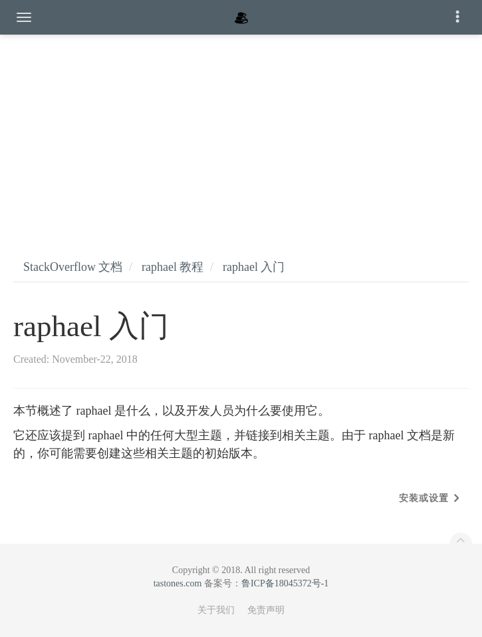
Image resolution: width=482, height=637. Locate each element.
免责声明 (266, 610)
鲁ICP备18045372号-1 (284, 583)
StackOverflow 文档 (72, 267)
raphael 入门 (254, 267)
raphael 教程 (172, 267)
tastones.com (178, 583)
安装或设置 (424, 498)
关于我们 (216, 610)
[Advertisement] (241, 133)
